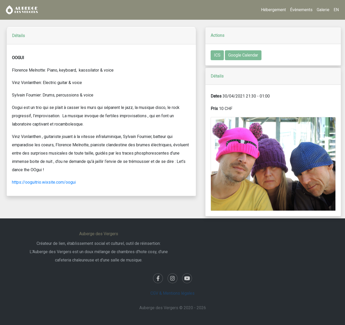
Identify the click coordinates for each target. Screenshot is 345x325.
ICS (217, 55)
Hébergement (273, 9)
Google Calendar (243, 55)
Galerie (323, 9)
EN (336, 9)
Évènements (301, 9)
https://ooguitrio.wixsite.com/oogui (44, 182)
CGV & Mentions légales (172, 293)
